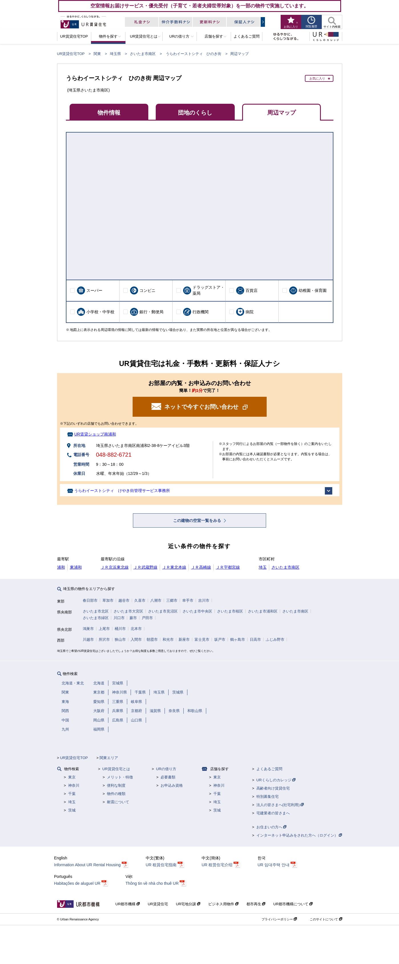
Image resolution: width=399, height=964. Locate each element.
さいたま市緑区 (96, 618)
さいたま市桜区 (230, 611)
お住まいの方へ (271, 827)
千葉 (72, 794)
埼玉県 (115, 54)
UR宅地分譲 (188, 904)
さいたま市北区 (96, 611)
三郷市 (171, 600)
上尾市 (104, 629)
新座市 (184, 639)
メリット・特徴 (120, 777)
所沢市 (104, 639)
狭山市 (120, 639)
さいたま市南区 (143, 54)
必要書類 (168, 777)
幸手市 (187, 600)
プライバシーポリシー (279, 919)
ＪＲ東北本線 (174, 567)
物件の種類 (116, 794)
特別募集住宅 (267, 796)
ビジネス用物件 (223, 904)
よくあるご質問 (269, 769)
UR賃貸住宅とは (116, 769)
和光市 (168, 639)
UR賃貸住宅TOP (71, 54)
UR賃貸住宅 (158, 904)
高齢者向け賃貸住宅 (273, 788)
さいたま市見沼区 (163, 611)
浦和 (61, 567)
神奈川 (73, 785)
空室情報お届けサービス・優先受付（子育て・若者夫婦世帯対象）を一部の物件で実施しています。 (199, 6)
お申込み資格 (172, 785)
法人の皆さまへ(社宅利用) (280, 805)
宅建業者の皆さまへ (273, 813)
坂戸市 (219, 639)
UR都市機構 (128, 904)
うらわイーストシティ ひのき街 (193, 54)
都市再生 (256, 904)
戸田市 (147, 618)
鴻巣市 (88, 629)
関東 (97, 54)
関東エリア (109, 758)
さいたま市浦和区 (263, 611)
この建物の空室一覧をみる (197, 520)
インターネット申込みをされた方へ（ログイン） (299, 835)
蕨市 (133, 618)
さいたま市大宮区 (128, 611)
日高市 (255, 639)
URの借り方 (166, 769)
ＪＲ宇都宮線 (228, 567)
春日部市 (90, 600)
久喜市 (139, 600)
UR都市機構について (292, 904)
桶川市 (120, 629)
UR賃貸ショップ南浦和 (95, 434)
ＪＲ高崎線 (201, 567)
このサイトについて (326, 919)
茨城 (72, 810)
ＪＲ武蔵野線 (145, 567)
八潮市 (155, 600)
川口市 (119, 618)
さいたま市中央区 (197, 611)
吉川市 (203, 600)
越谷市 (123, 600)
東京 (72, 777)
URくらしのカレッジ (275, 780)
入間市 (136, 639)
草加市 (108, 600)
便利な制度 (116, 785)
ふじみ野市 (275, 639)
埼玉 (263, 567)
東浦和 (76, 567)
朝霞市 (152, 639)
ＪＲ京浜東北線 (115, 567)
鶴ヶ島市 (237, 639)
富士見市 (202, 639)
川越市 (88, 639)
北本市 (136, 629)
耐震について (118, 802)
